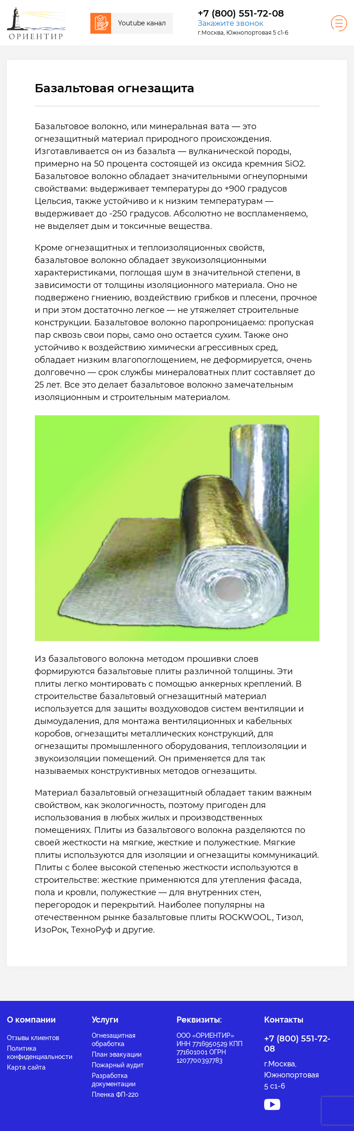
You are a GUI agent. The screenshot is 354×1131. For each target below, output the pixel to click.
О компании (31, 1019)
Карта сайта (26, 1067)
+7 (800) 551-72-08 (241, 14)
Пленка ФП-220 (115, 1094)
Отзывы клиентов (33, 1037)
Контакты (283, 1019)
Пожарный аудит (118, 1065)
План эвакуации (117, 1054)
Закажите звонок (230, 23)
